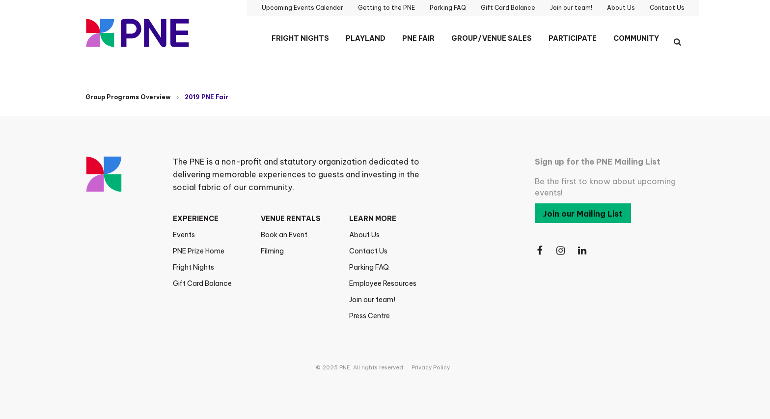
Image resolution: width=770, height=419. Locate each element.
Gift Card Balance (202, 283)
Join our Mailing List (583, 214)
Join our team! (372, 299)
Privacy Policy (431, 367)
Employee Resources (382, 283)
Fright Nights (193, 267)
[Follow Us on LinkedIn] (583, 251)
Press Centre (369, 315)
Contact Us (368, 251)
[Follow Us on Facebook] (540, 251)
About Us (364, 234)
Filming (272, 251)
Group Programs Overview (128, 97)
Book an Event (284, 234)
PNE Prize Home (198, 251)
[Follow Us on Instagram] (561, 251)
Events (184, 234)
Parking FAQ (369, 267)
